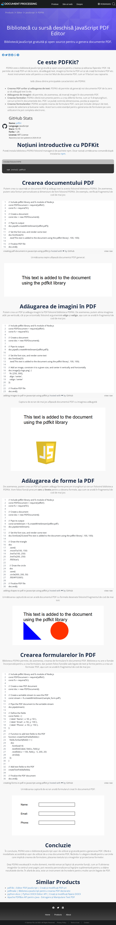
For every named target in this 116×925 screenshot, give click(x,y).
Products (58, 915)
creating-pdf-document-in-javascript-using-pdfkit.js (27, 251)
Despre (80, 4)
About (68, 915)
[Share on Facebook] (3, 54)
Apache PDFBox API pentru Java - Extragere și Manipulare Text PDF (41, 897)
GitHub (71, 251)
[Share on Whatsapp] (15, 54)
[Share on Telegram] (18, 54)
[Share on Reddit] (12, 54)
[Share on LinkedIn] (9, 54)
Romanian (104, 4)
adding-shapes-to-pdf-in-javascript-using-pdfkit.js (26, 590)
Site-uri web (67, 4)
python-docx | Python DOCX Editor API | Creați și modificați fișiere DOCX (44, 894)
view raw (108, 251)
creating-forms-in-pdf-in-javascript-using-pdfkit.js (26, 782)
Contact (86, 922)
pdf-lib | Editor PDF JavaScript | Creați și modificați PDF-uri (37, 887)
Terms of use (75, 922)
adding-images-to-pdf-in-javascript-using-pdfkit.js (26, 395)
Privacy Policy (61, 922)
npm (63, 153)
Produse (54, 4)
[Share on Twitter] (6, 54)
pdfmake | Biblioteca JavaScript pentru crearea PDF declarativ (38, 890)
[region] (58, 224)
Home (47, 915)
